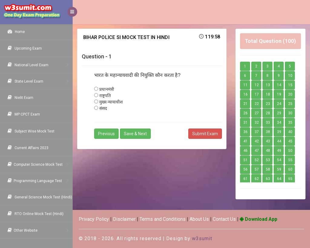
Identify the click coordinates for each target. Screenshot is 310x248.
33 (268, 122)
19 (279, 94)
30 (290, 113)
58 (268, 169)
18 (268, 94)
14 (279, 85)
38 (268, 132)
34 (279, 122)
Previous (106, 133)
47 (257, 150)
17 (257, 94)
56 (245, 169)
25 (290, 104)
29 (279, 113)
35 (290, 122)
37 (257, 132)
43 (268, 141)
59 (279, 169)
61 (245, 179)
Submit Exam (205, 133)
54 (279, 160)
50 (290, 150)
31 (245, 122)
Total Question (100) (270, 41)
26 (245, 113)
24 (279, 104)
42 (257, 141)
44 (279, 141)
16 (245, 94)
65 (290, 179)
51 (245, 160)
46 (245, 150)
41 (245, 141)
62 (257, 179)
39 (279, 132)
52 (257, 160)
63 (268, 179)
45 (290, 141)
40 (290, 132)
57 (257, 169)
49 (279, 150)
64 (279, 179)
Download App (258, 219)
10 (290, 75)
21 (245, 104)
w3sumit (202, 238)
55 (290, 160)
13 (268, 85)
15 (290, 85)
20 (290, 94)
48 (268, 150)
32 (257, 122)
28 (268, 113)
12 (257, 85)
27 (257, 113)
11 (245, 85)
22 (257, 104)
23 (268, 104)
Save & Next (135, 133)
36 (245, 132)
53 (268, 160)
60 (290, 169)
